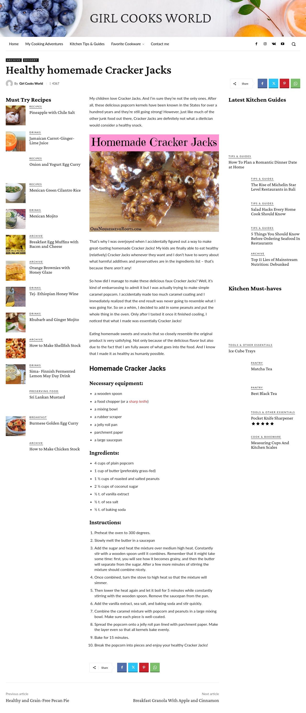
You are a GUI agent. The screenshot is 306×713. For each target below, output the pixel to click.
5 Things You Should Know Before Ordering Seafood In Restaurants (275, 238)
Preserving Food (44, 391)
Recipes (35, 106)
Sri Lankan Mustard (47, 396)
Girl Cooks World (31, 83)
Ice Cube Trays (242, 350)
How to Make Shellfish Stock (55, 345)
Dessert (31, 60)
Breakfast (38, 417)
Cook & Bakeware (266, 436)
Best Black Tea (264, 392)
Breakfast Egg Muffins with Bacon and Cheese (53, 244)
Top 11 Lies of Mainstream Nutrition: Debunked (274, 261)
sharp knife (138, 401)
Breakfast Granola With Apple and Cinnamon (176, 700)
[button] (293, 44)
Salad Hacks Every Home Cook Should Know (273, 211)
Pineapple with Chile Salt (52, 112)
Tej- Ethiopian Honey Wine (53, 293)
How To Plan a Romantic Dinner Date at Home (264, 164)
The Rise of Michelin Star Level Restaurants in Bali (273, 186)
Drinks (35, 132)
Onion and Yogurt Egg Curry (54, 164)
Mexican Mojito (43, 215)
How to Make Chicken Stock (54, 448)
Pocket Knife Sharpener (272, 417)
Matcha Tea (261, 368)
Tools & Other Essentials (251, 344)
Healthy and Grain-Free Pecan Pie (37, 700)
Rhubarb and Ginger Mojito (54, 319)
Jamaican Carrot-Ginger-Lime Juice (51, 140)
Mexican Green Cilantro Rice (55, 190)
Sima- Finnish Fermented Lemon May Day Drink (52, 373)
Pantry (257, 362)
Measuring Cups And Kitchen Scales (270, 444)
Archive (14, 60)
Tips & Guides (240, 156)
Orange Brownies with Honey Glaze (49, 270)
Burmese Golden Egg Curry (53, 423)
